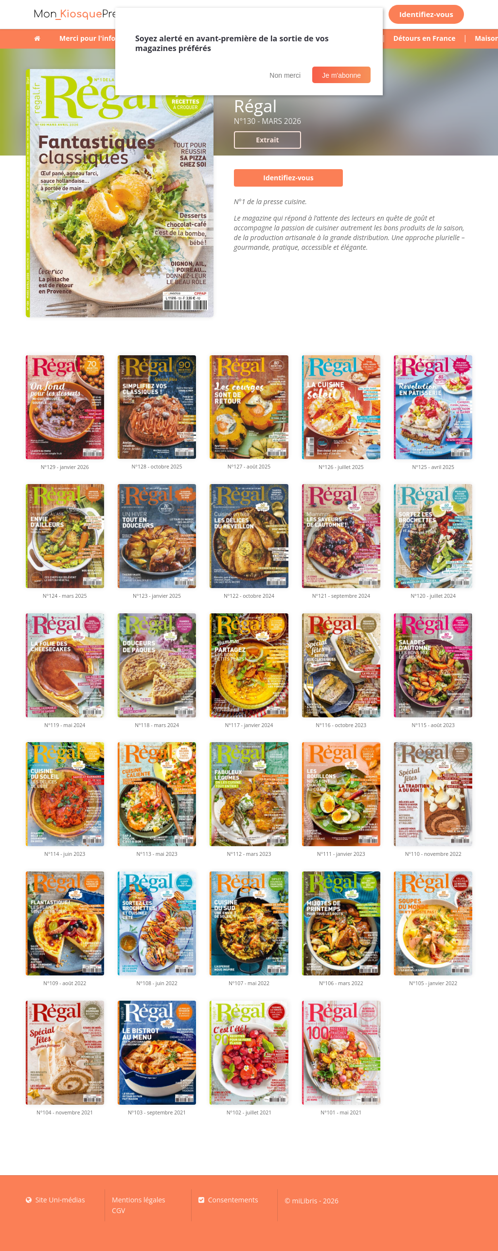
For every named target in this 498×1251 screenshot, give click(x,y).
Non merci (285, 75)
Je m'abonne (341, 75)
